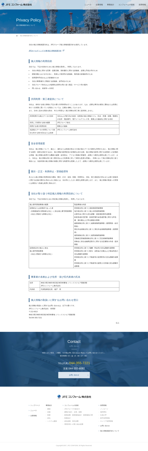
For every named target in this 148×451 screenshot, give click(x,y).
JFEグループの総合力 (72, 409)
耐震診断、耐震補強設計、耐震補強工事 (78, 415)
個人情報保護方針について (109, 431)
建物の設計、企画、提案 (73, 412)
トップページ (35, 405)
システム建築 (52, 421)
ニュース (33, 410)
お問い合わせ (78, 375)
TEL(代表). (74, 363)
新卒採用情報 (105, 418)
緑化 (48, 418)
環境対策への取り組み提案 (73, 424)
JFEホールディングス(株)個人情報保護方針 (46, 51)
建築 (48, 409)
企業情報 (33, 416)
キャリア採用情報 (106, 421)
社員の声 (103, 415)
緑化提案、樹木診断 (71, 421)
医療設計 (67, 418)
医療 (48, 415)
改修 (48, 412)
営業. (74, 368)
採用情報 (103, 405)
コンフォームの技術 (71, 405)
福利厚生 (103, 412)
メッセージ (104, 409)
